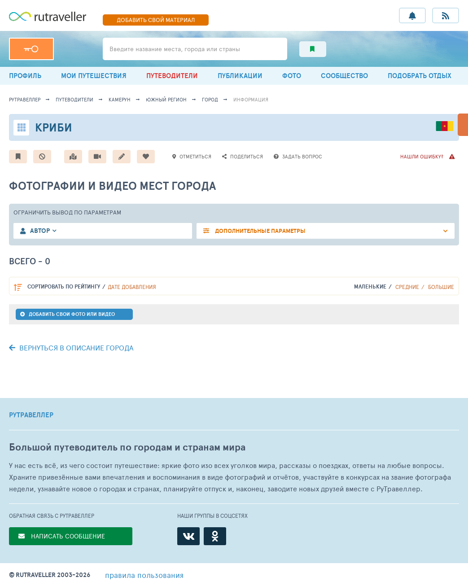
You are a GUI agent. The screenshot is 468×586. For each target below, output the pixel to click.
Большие (441, 286)
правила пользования (144, 575)
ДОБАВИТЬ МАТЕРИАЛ (156, 20)
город (210, 99)
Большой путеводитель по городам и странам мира (127, 447)
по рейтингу (63, 286)
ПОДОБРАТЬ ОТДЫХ (419, 75)
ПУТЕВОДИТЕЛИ (172, 75)
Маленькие (370, 286)
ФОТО (291, 75)
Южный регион (166, 99)
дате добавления (132, 286)
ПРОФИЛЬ (25, 75)
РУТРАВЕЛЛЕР (31, 415)
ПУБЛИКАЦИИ (240, 75)
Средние (407, 286)
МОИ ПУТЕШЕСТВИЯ (94, 75)
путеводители (74, 99)
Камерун (120, 99)
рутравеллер (24, 99)
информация (250, 99)
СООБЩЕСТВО (344, 75)
